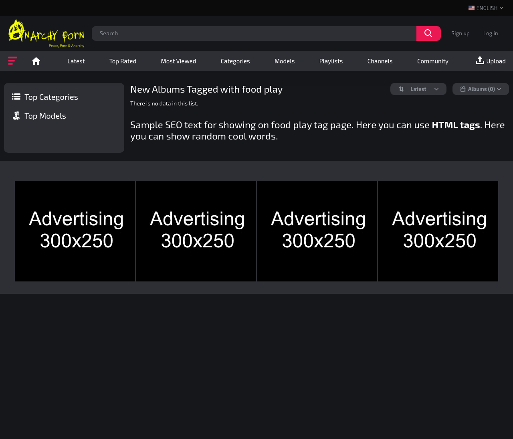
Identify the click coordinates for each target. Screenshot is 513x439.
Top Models (45, 115)
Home (36, 61)
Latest (76, 61)
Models (285, 61)
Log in (490, 33)
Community (432, 61)
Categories (235, 61)
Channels (380, 61)
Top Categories (51, 96)
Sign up (461, 33)
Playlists (331, 61)
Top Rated (122, 61)
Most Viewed (178, 61)
